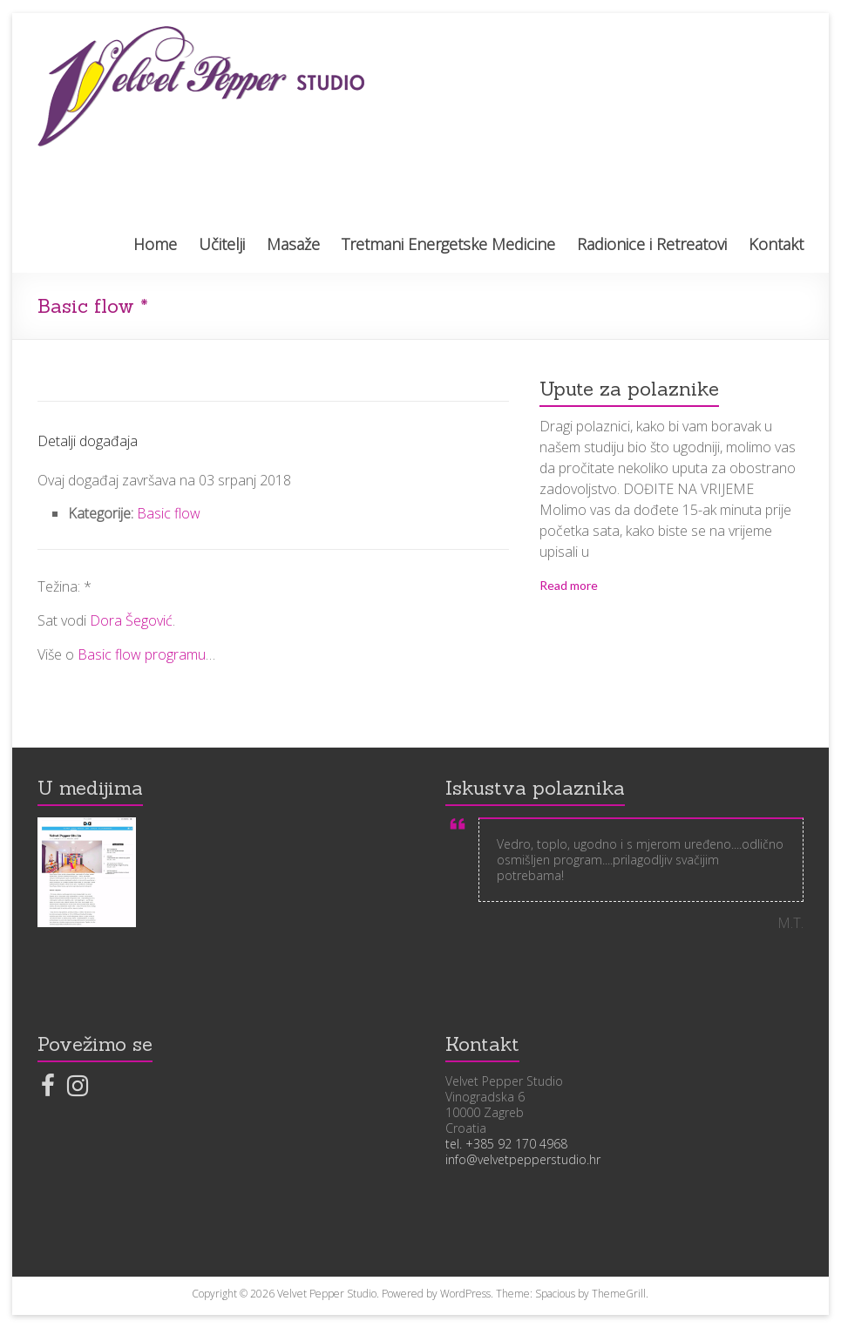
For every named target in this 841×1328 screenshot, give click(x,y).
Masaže (293, 244)
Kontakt (776, 244)
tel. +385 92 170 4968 (506, 1143)
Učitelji (222, 244)
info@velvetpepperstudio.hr (522, 1159)
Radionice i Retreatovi (652, 244)
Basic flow (168, 513)
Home (155, 244)
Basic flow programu (142, 654)
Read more (568, 585)
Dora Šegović (131, 620)
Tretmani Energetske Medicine (448, 244)
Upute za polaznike (629, 388)
